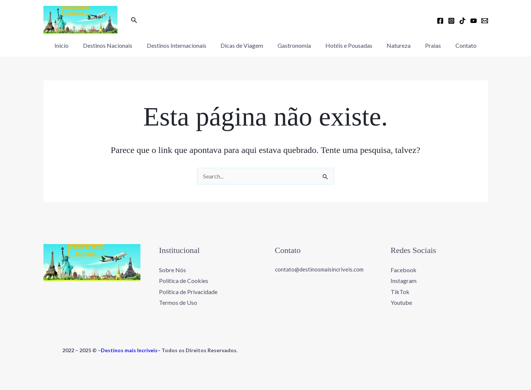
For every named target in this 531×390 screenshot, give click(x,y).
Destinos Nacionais (115, 45)
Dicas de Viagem (244, 45)
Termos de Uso (178, 302)
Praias (426, 45)
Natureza (394, 45)
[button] (134, 20)
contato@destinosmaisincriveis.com (319, 269)
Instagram (403, 280)
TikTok (400, 291)
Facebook (403, 269)
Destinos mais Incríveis (129, 350)
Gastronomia (294, 45)
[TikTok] (462, 20)
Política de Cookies (183, 280)
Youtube (401, 302)
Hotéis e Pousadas (346, 45)
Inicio (71, 45)
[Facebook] (440, 20)
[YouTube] (473, 20)
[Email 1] (484, 20)
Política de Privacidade (188, 291)
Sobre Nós (172, 269)
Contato (456, 45)
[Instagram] (451, 20)
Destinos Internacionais (181, 45)
